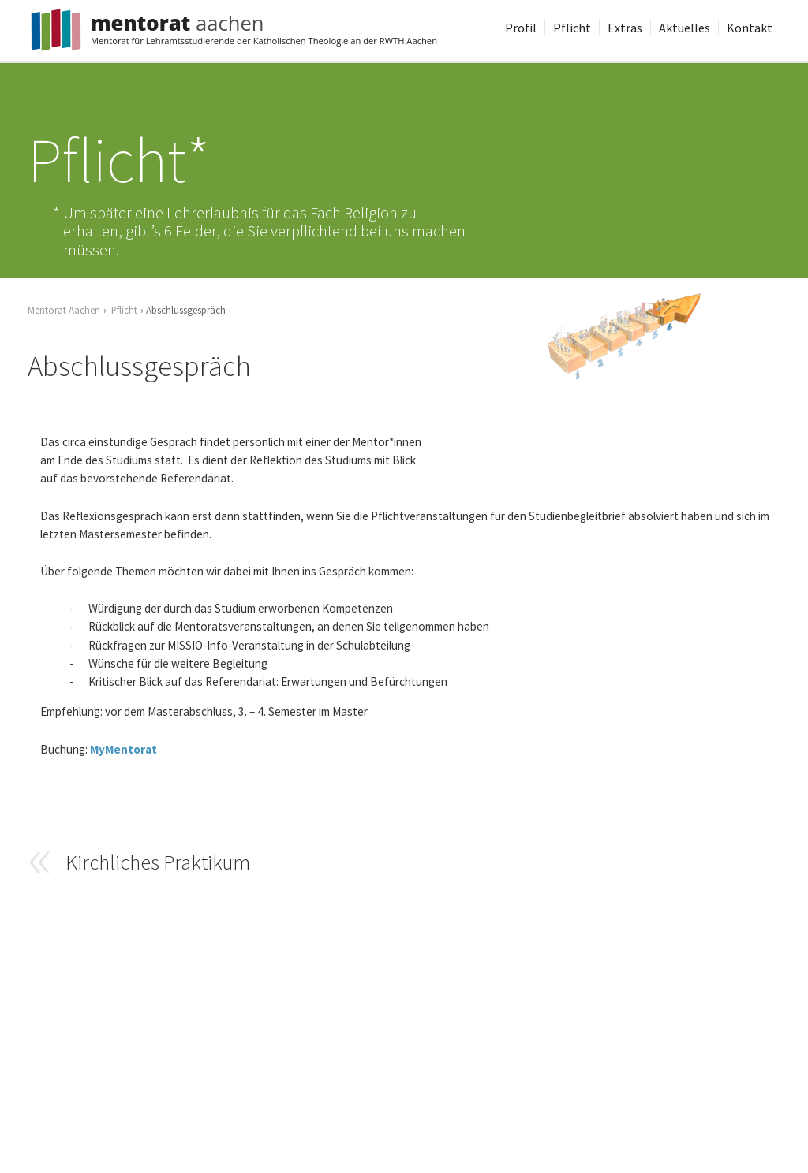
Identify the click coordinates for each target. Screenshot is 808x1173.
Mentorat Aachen (64, 309)
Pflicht (572, 27)
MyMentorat (123, 749)
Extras (625, 27)
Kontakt (749, 27)
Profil (521, 27)
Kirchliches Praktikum (157, 861)
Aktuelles (684, 27)
